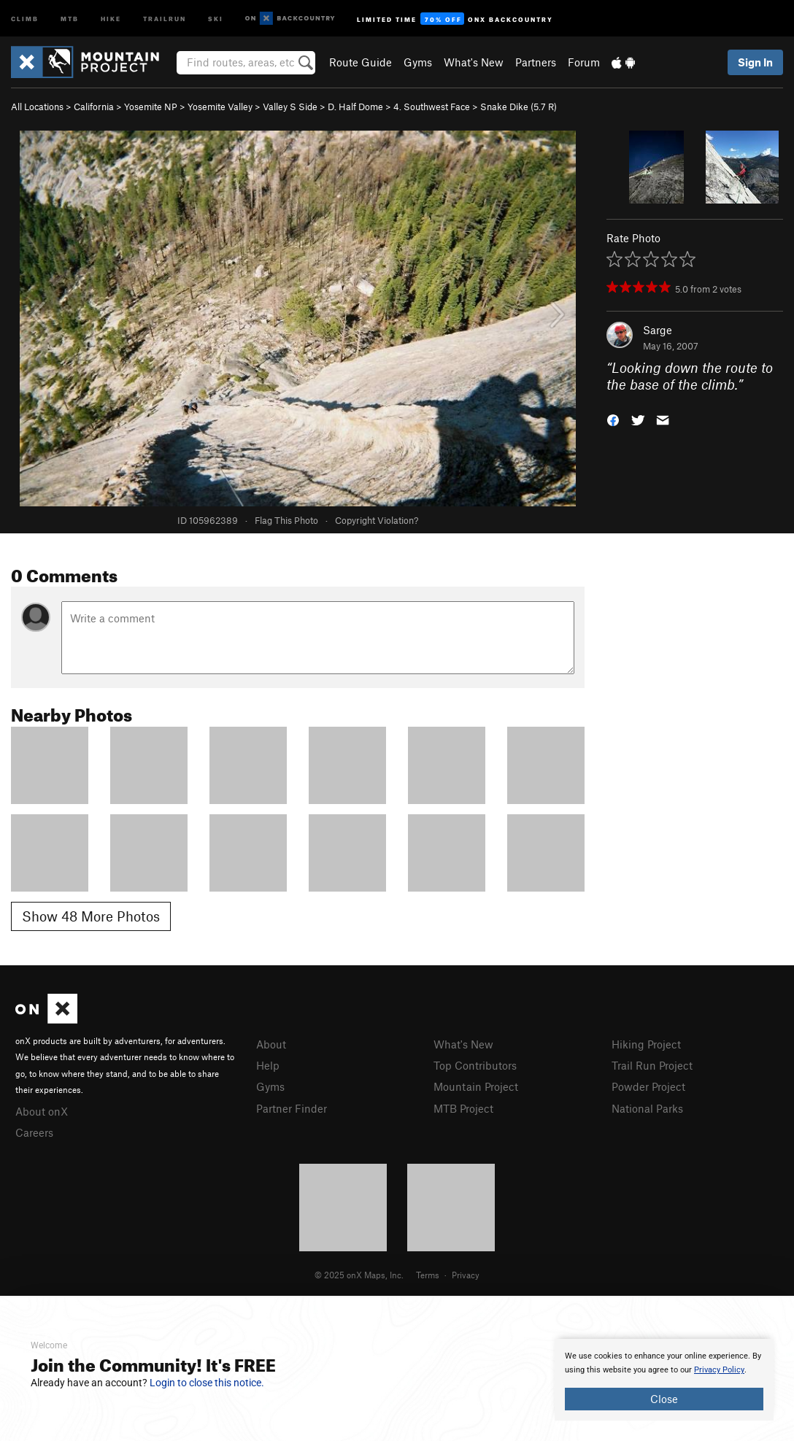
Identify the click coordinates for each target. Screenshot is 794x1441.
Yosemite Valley (220, 106)
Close (664, 1398)
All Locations (37, 106)
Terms (427, 1275)
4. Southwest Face (431, 106)
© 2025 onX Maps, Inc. (359, 1275)
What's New (474, 62)
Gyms (418, 62)
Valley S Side (290, 106)
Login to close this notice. (207, 1382)
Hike (111, 18)
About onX (41, 1111)
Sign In (755, 62)
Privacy (465, 1275)
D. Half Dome (355, 106)
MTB (70, 18)
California (94, 106)
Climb (25, 18)
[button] (613, 418)
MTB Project (463, 1108)
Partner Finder (291, 1108)
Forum (584, 62)
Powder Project (648, 1086)
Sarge (657, 329)
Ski (215, 18)
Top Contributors (475, 1065)
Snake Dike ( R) (518, 106)
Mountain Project (475, 1086)
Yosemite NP (150, 106)
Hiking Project (646, 1044)
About (271, 1044)
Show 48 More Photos (91, 916)
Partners (535, 62)
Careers (34, 1132)
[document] (664, 1379)
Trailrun (164, 18)
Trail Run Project (652, 1065)
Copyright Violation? (376, 520)
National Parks (647, 1108)
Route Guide (360, 62)
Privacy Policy (719, 1370)
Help (268, 1065)
